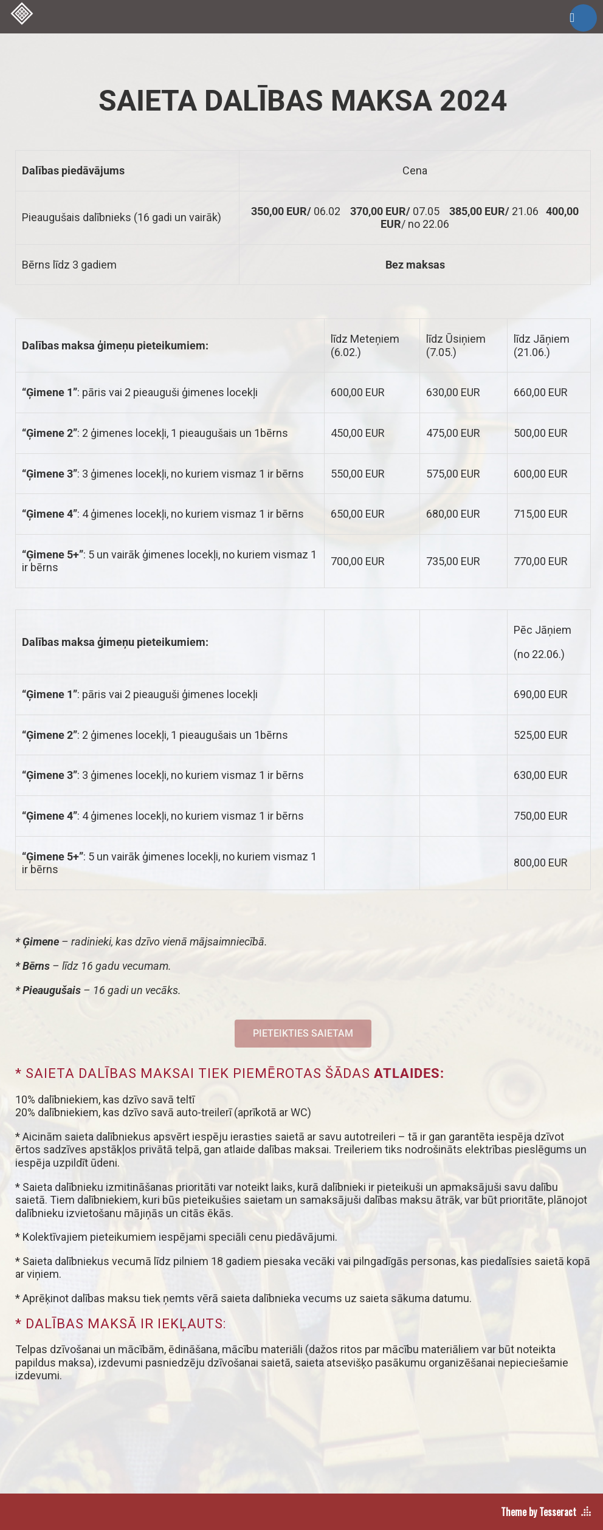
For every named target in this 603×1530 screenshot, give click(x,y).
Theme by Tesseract (538, 1511)
